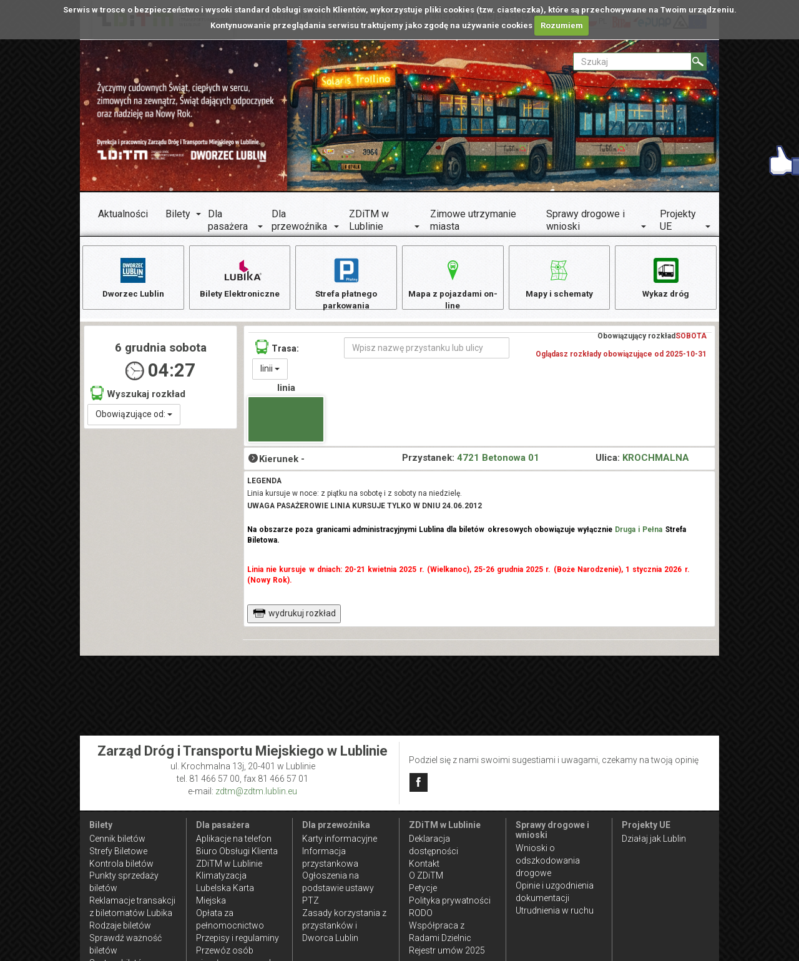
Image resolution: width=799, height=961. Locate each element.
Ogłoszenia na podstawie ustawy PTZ (338, 887)
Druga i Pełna (638, 532)
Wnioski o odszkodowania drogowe (548, 860)
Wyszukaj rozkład (138, 395)
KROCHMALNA (655, 460)
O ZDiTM (426, 875)
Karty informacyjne (339, 839)
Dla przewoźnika (299, 220)
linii (270, 371)
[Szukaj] (699, 61)
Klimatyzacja (221, 875)
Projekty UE (678, 220)
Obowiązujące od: (134, 416)
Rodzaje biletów (120, 925)
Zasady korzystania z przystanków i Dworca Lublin (344, 925)
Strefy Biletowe (118, 851)
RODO (421, 913)
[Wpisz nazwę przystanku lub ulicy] (426, 350)
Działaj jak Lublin (654, 839)
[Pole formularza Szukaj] (632, 61)
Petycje (423, 888)
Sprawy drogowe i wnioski (585, 220)
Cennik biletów (117, 839)
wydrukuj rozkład (294, 616)
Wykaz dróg (665, 276)
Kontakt (424, 864)
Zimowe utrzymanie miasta (473, 220)
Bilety (177, 214)
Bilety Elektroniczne (240, 276)
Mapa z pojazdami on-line (452, 283)
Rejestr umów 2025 (447, 950)
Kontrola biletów (121, 864)
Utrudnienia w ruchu (555, 910)
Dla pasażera (228, 220)
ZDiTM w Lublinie (369, 220)
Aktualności (123, 214)
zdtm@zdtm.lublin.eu (256, 791)
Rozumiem (562, 25)
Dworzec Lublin (133, 276)
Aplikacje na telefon (234, 839)
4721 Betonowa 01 (498, 460)
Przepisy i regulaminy (237, 938)
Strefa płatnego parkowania (346, 283)
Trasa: (277, 349)
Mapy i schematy (559, 276)
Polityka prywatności (450, 900)
